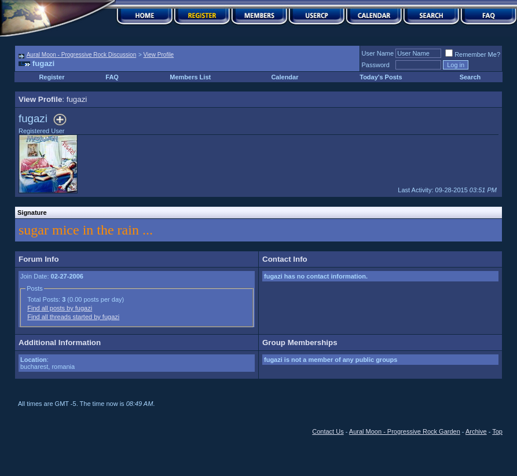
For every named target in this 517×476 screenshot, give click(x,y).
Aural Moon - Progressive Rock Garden (404, 431)
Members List (190, 77)
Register (51, 77)
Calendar (284, 77)
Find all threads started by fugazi (73, 316)
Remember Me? (472, 54)
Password (376, 64)
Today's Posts (381, 77)
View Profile (159, 55)
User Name (378, 53)
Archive (476, 431)
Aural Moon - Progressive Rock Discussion (82, 55)
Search (470, 77)
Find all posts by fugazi (59, 308)
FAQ (112, 77)
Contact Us (327, 431)
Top (497, 431)
